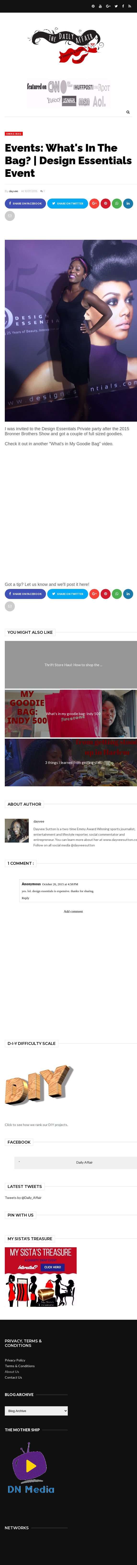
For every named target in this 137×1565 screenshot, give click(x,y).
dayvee (13, 191)
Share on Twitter (67, 203)
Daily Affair (84, 1162)
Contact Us (13, 1377)
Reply (25, 898)
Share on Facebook (25, 203)
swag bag (13, 133)
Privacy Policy (15, 1360)
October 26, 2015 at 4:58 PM (60, 884)
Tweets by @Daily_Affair (23, 1198)
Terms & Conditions (20, 1366)
